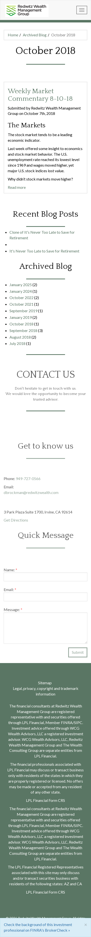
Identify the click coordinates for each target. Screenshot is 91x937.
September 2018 (23, 330)
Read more (17, 187)
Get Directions (16, 521)
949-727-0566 (28, 480)
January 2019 (20, 317)
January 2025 (20, 284)
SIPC (78, 825)
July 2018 (17, 343)
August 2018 (20, 337)
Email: (10, 591)
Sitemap (45, 682)
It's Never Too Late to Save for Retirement (44, 251)
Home (13, 34)
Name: (10, 571)
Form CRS (57, 892)
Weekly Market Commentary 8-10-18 (40, 94)
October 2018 (21, 324)
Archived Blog (35, 34)
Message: (13, 611)
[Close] (85, 924)
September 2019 (23, 310)
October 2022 (21, 297)
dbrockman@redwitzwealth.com (31, 494)
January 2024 (20, 291)
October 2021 (21, 304)
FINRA (67, 825)
